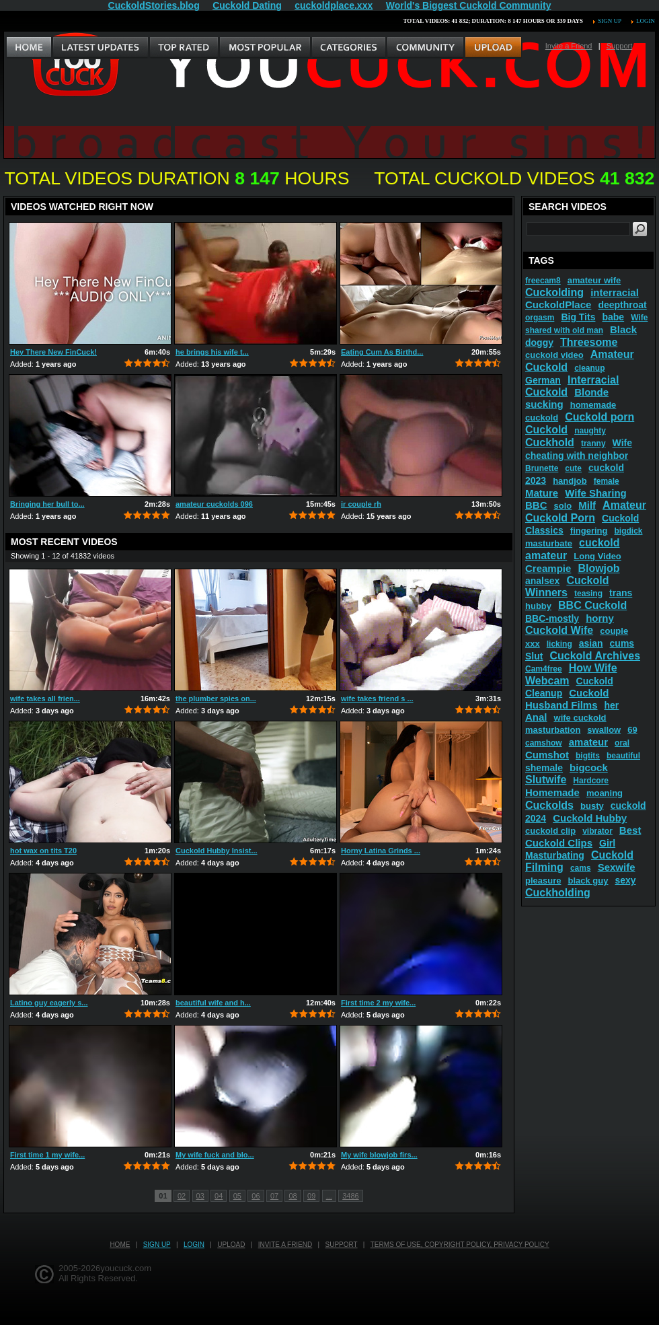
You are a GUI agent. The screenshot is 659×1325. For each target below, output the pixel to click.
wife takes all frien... (45, 698)
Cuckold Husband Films (567, 699)
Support (620, 46)
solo (563, 506)
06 (255, 1196)
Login (645, 20)
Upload (231, 1244)
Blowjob (598, 568)
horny (600, 618)
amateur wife (594, 280)
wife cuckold (580, 718)
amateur (588, 742)
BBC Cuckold (592, 605)
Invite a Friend (568, 46)
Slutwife (545, 779)
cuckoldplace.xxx (334, 5)
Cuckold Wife (559, 630)
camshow (543, 743)
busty (592, 806)
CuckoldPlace (558, 304)
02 (182, 1196)
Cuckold (546, 429)
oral (622, 743)
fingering (589, 531)
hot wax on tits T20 (43, 851)
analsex (542, 580)
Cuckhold (549, 442)
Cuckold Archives (594, 655)
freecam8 (543, 280)
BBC (536, 505)
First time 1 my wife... (47, 1155)
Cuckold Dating (247, 5)
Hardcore (591, 780)
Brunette (541, 468)
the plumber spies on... (216, 698)
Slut (534, 656)
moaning (604, 793)
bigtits (588, 755)
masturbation (552, 730)
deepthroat (622, 304)
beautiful (623, 755)
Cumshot (547, 754)
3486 (350, 1196)
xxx (532, 644)
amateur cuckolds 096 (214, 504)
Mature (541, 493)
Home (120, 1244)
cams (580, 868)
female (606, 481)
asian (591, 643)
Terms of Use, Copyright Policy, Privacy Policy (460, 1244)
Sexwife (616, 867)
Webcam (547, 680)
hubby (538, 606)
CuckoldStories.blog (154, 5)
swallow (604, 730)
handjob (570, 481)
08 (292, 1196)
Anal (536, 717)
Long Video (597, 556)
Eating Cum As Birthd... (382, 352)
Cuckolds (549, 805)
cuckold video (554, 355)
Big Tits (578, 317)
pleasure (543, 880)
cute (573, 468)
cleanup (589, 368)
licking (559, 644)
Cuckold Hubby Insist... (217, 851)
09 (311, 1196)
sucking (544, 404)
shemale (544, 767)
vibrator (597, 831)
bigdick (628, 531)
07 (274, 1196)
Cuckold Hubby (590, 818)
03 (200, 1196)
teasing (588, 593)
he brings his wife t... (212, 352)
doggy (539, 342)
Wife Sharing (596, 493)
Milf (587, 505)
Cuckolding (554, 292)
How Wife (593, 668)
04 (219, 1196)
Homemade (552, 792)
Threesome (588, 342)
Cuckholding (557, 892)
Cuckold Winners (567, 586)
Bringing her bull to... (47, 504)
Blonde (591, 392)
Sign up (609, 20)
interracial (614, 292)
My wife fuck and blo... (215, 1155)
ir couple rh (361, 504)
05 (237, 1196)
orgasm (539, 317)
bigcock (589, 767)
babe (613, 317)
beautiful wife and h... (213, 1003)
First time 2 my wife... (378, 1003)
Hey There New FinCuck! (53, 352)
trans (620, 592)
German (543, 380)
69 (632, 730)
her (612, 705)
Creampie (548, 568)
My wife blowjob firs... (379, 1155)
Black (623, 329)
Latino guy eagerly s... (49, 1003)
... (329, 1196)
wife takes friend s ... (377, 698)
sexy (625, 880)
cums (622, 643)
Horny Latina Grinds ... (380, 851)
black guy (588, 880)
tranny (593, 443)
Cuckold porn (599, 417)
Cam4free (543, 669)
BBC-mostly (552, 618)
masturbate (548, 543)
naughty (590, 430)
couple (614, 631)
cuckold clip (550, 831)
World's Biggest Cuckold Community (468, 5)
